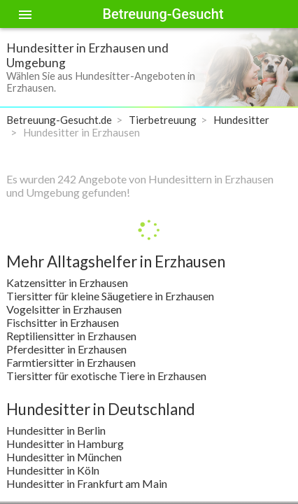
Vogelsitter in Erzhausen (64, 309)
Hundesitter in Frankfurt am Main (86, 483)
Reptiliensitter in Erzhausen (71, 335)
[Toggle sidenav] (25, 14)
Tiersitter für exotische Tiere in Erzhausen (106, 375)
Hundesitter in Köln (52, 470)
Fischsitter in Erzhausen (62, 322)
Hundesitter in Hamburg (65, 443)
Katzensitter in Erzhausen (67, 282)
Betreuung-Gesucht (162, 14)
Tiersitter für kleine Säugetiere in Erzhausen (110, 295)
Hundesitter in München (64, 456)
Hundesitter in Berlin (56, 430)
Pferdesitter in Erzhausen (66, 349)
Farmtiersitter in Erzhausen (71, 362)
